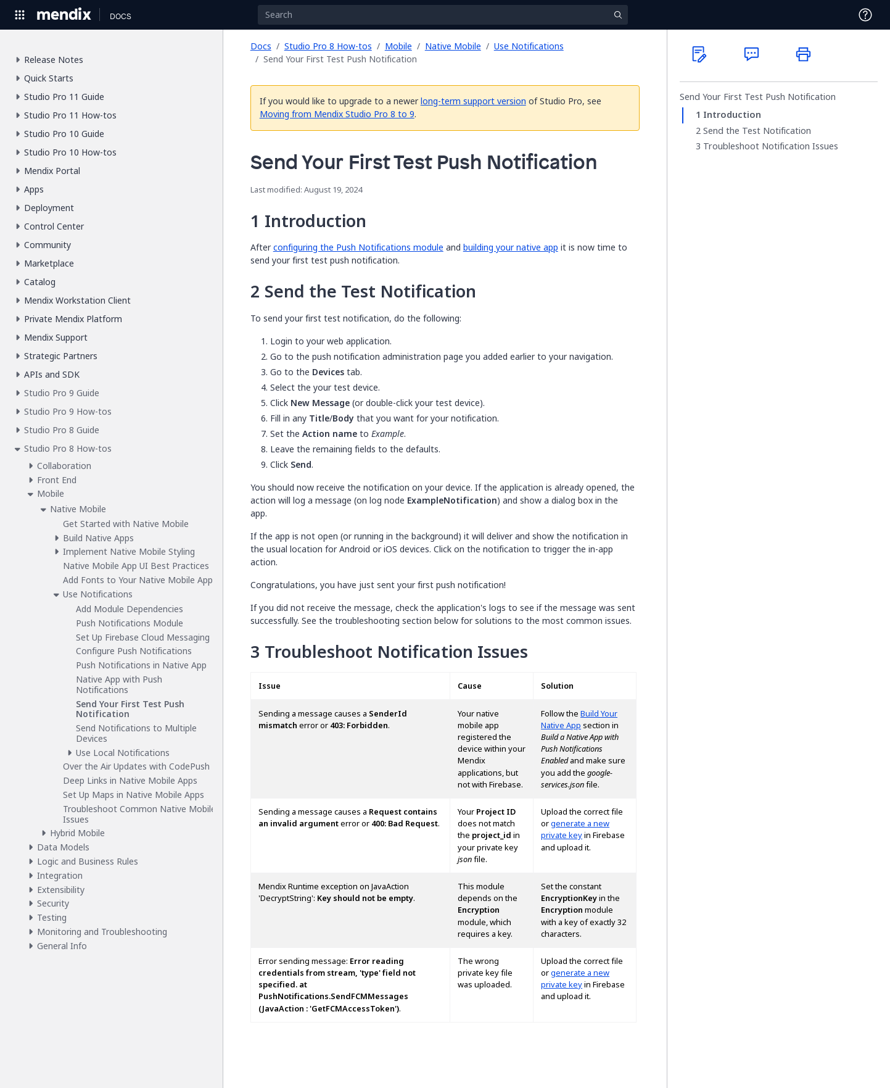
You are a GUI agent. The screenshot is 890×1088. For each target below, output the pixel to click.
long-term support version (473, 100)
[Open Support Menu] (865, 15)
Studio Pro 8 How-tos (328, 45)
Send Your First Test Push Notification (758, 97)
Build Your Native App (579, 719)
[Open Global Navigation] (20, 15)
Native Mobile (453, 45)
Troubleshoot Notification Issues (770, 146)
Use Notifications (529, 45)
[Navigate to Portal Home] (64, 14)
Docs (260, 45)
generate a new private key (575, 829)
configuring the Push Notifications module (358, 247)
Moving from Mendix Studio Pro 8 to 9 (337, 113)
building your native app (510, 247)
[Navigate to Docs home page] (120, 14)
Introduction (732, 115)
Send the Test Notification (757, 131)
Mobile (398, 45)
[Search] (443, 15)
